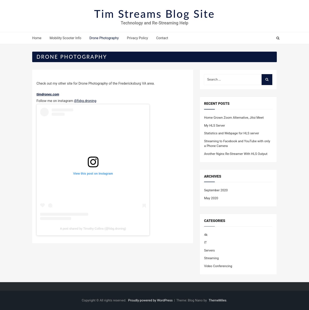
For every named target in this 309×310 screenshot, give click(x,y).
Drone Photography (104, 38)
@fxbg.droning (85, 101)
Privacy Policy (137, 38)
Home (36, 38)
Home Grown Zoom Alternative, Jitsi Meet (234, 118)
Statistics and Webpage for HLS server (231, 133)
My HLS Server (214, 125)
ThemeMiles (217, 300)
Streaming (211, 258)
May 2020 (211, 198)
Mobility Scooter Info (65, 38)
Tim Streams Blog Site (154, 13)
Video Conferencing (218, 266)
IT (205, 242)
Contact (162, 38)
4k (206, 235)
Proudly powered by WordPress (150, 300)
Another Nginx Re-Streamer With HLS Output (235, 154)
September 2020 (216, 190)
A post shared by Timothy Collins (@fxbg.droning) (93, 228)
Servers (209, 250)
